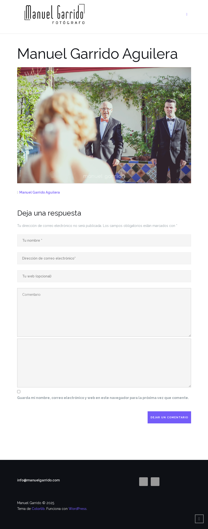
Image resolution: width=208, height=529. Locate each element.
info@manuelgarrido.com (38, 480)
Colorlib (38, 509)
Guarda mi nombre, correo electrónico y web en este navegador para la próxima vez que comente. (103, 398)
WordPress (77, 509)
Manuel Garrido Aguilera (39, 192)
